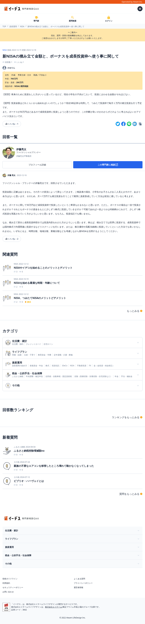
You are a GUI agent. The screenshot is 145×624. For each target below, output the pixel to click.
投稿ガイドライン (10, 579)
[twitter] (118, 124)
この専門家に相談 (108, 164)
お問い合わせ (8, 592)
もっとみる (134, 311)
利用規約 (6, 583)
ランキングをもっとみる (127, 417)
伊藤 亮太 (11, 175)
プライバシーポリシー (83, 583)
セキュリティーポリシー (13, 587)
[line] (129, 124)
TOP (4, 26)
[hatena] (134, 124)
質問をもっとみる (130, 494)
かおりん (11, 68)
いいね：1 (11, 123)
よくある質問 (79, 579)
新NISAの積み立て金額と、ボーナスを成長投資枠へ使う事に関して (56, 26)
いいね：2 (11, 238)
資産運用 (13, 26)
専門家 (36, 19)
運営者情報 (78, 587)
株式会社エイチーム (53, 607)
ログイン (108, 19)
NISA (22, 26)
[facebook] (123, 124)
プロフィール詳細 (37, 164)
